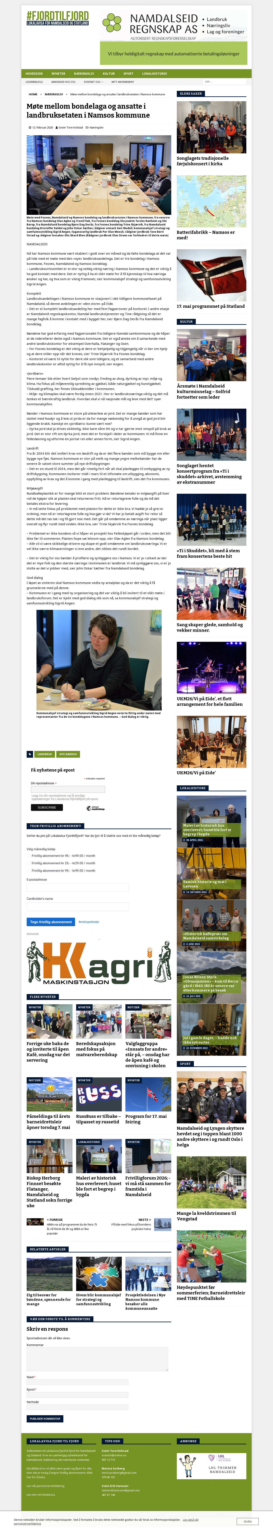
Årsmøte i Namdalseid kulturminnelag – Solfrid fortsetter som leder (203, 392)
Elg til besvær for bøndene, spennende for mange (49, 1299)
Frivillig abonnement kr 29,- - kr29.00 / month (63, 863)
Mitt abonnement (123, 81)
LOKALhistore (192, 788)
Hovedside (34, 73)
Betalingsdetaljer (88, 921)
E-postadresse (37, 880)
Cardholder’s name (40, 899)
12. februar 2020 (42, 127)
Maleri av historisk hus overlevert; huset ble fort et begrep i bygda (207, 829)
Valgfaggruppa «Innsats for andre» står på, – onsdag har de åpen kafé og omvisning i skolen (147, 1054)
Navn (30, 1377)
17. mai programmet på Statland (211, 306)
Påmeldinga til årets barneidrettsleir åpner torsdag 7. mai (48, 1122)
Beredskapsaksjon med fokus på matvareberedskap (96, 1049)
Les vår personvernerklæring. (46, 1486)
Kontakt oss (92, 81)
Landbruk (45, 754)
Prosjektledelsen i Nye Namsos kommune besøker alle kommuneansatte (145, 1301)
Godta (248, 1521)
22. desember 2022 (197, 1048)
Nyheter (58, 73)
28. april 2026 (194, 840)
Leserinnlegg (34, 81)
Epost (31, 1389)
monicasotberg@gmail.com (119, 1473)
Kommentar (35, 1345)
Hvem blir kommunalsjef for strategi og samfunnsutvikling (98, 1299)
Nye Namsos (68, 754)
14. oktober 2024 (196, 892)
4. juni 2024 (193, 944)
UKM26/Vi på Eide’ (196, 772)
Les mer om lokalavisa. (41, 1494)
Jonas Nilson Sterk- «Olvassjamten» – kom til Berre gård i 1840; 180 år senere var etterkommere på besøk (210, 983)
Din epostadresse (44, 783)
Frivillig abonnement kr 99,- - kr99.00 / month (63, 871)
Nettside (33, 1402)
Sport (128, 73)
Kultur (109, 73)
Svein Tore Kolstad (71, 127)
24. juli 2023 (193, 996)
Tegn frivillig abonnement (51, 922)
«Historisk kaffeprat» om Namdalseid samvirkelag (206, 936)
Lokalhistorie (154, 73)
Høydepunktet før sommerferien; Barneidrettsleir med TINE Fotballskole (211, 1293)
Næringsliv (84, 73)
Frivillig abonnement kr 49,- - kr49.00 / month (63, 856)
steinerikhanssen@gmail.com (121, 1490)
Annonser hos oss (63, 81)
